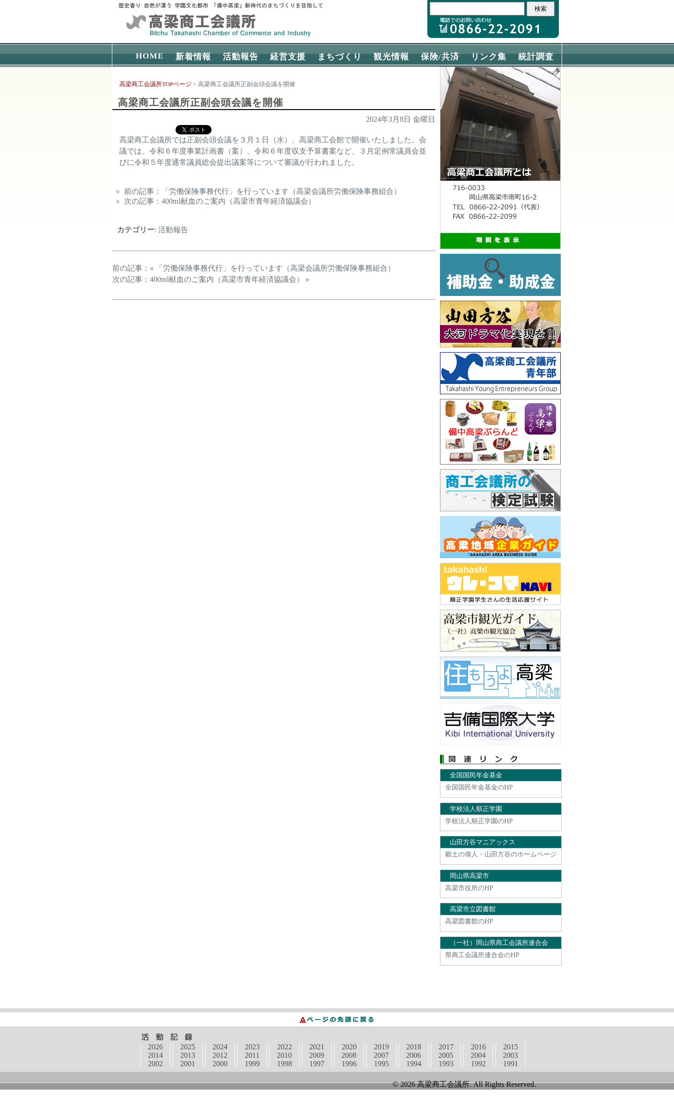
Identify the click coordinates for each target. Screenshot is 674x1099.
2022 (284, 1047)
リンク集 (488, 56)
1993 (446, 1064)
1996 (349, 1064)
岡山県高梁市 (469, 875)
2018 (413, 1047)
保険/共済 (440, 56)
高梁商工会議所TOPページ (155, 84)
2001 (187, 1064)
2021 (316, 1047)
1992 (478, 1064)
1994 (413, 1064)
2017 (446, 1047)
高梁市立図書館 (473, 909)
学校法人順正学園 (476, 808)
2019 (381, 1047)
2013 (187, 1055)
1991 (510, 1064)
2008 (348, 1055)
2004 (477, 1055)
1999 (252, 1064)
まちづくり (339, 56)
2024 (219, 1047)
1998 (284, 1064)
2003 (510, 1055)
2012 (219, 1055)
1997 (316, 1064)
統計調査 (536, 56)
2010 (284, 1055)
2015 (510, 1047)
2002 (155, 1064)
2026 (155, 1047)
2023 (252, 1047)
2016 (478, 1047)
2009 (316, 1055)
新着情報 (193, 56)
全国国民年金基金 (476, 775)
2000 (219, 1064)
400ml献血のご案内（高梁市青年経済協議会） (238, 201)
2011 (252, 1055)
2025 (187, 1047)
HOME (150, 55)
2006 (413, 1055)
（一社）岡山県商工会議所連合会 (499, 942)
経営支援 (288, 56)
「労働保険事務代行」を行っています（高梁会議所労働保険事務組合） (281, 191)
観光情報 (391, 56)
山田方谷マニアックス (482, 842)
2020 (349, 1047)
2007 (381, 1055)
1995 (381, 1064)
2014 (155, 1055)
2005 (445, 1055)
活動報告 (240, 56)
